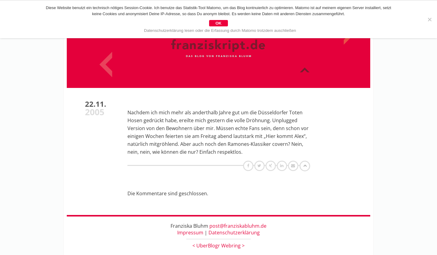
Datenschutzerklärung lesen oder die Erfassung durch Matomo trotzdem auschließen (220, 30)
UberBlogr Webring (218, 245)
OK (218, 23)
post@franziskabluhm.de (237, 226)
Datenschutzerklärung (234, 232)
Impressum (190, 232)
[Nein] (429, 19)
